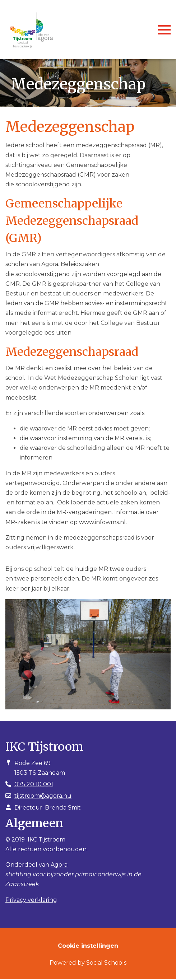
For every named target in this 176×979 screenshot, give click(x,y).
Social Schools (106, 962)
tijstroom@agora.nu (42, 795)
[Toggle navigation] (164, 29)
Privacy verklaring (31, 899)
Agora (59, 864)
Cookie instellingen (88, 945)
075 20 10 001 (33, 784)
